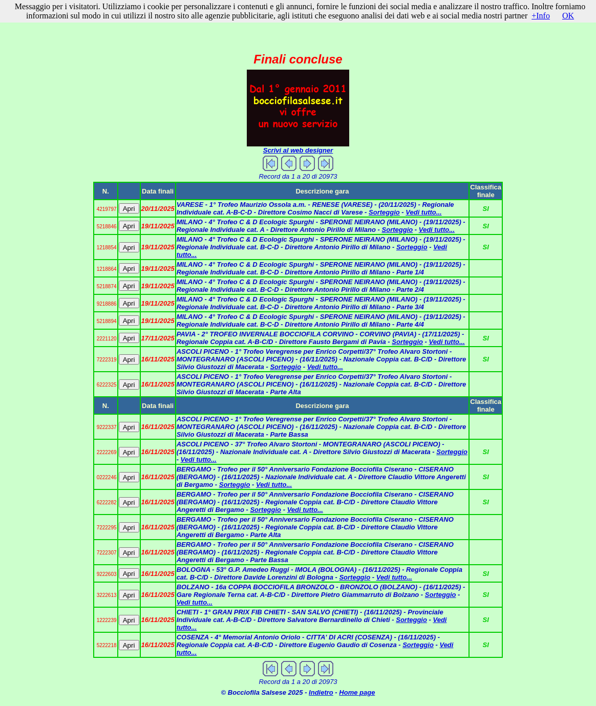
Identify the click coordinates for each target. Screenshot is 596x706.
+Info (540, 15)
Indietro (321, 692)
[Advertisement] (298, 28)
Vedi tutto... (423, 212)
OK (568, 15)
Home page (357, 692)
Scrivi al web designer (298, 150)
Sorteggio (384, 212)
